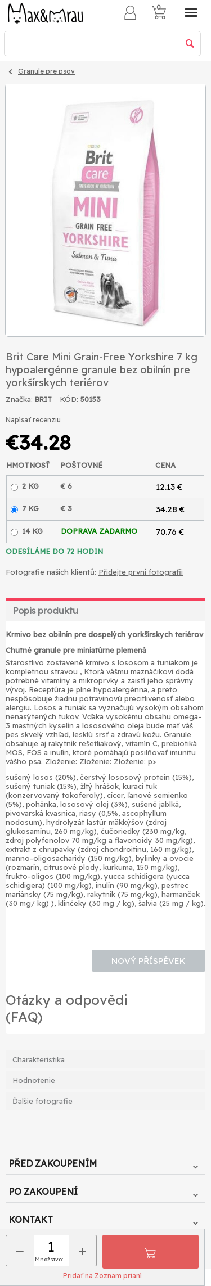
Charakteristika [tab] (38, 1059)
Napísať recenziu (33, 420)
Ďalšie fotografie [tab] (42, 1101)
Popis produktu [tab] (45, 610)
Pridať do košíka (150, 1251)
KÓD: (69, 399)
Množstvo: (49, 1259)
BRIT (43, 399)
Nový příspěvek (148, 960)
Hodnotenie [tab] (33, 1080)
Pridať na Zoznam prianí (102, 1275)
